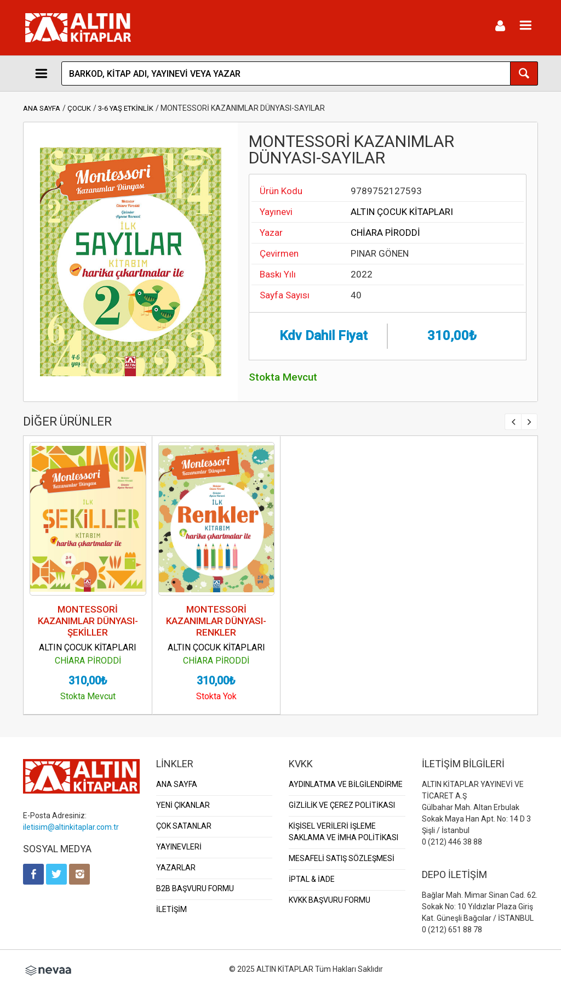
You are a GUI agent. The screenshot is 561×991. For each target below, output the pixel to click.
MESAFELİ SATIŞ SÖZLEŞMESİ (341, 858)
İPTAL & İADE (312, 879)
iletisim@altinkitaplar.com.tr (71, 827)
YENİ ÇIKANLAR (183, 805)
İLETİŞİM (171, 909)
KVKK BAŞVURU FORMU (329, 900)
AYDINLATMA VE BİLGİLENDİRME (346, 784)
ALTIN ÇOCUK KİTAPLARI (402, 211)
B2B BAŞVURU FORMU (195, 888)
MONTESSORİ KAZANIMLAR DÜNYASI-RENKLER (216, 621)
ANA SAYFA (41, 108)
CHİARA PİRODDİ (385, 232)
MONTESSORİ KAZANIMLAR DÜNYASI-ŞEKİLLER (88, 621)
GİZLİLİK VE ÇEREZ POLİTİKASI (342, 805)
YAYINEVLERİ (179, 846)
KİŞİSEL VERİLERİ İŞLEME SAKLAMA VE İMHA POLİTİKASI (343, 832)
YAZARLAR (176, 867)
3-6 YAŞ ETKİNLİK (125, 108)
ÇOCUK (79, 108)
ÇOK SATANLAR (183, 826)
